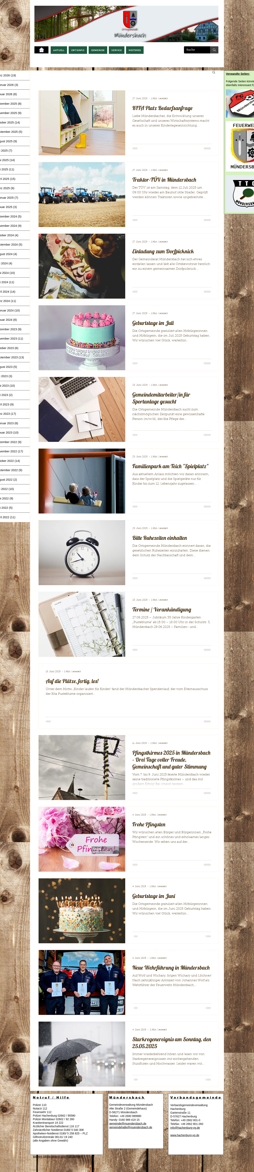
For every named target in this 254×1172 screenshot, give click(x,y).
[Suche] (194, 49)
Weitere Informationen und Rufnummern (57, 1156)
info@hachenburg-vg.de (185, 1127)
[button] (59, 50)
